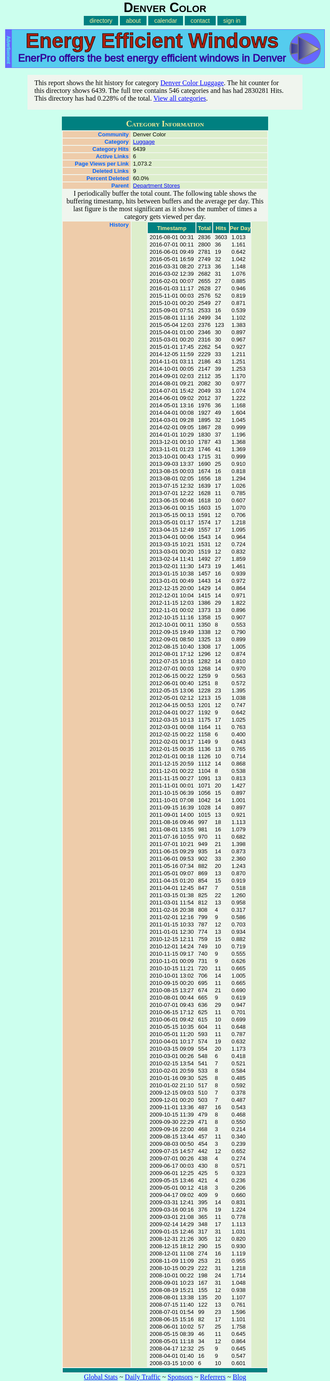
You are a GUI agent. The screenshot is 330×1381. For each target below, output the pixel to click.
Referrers (213, 1377)
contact (200, 20)
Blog (239, 1377)
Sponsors (180, 1377)
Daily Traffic (143, 1377)
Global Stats (101, 1377)
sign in (232, 20)
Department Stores (156, 185)
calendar (165, 20)
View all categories (179, 98)
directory (101, 20)
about (133, 20)
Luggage (144, 141)
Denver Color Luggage (192, 82)
